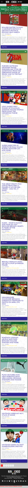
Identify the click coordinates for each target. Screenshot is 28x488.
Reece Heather (7, 381)
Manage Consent (17, 486)
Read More (4, 47)
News (18, 268)
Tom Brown (7, 114)
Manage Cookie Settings (19, 478)
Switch (15, 306)
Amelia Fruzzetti (8, 151)
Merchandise (14, 268)
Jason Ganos (7, 192)
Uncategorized (8, 35)
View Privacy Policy (8, 478)
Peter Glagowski (24, 7)
